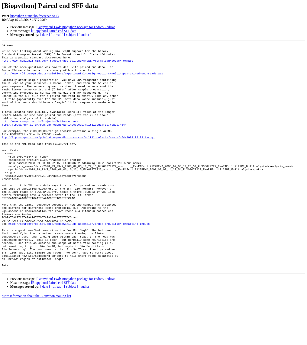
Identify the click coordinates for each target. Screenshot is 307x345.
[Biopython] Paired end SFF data (53, 31)
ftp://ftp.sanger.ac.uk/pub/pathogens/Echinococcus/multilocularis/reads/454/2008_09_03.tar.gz (78, 156)
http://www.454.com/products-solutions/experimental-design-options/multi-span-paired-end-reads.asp (82, 80)
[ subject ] (71, 34)
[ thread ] (57, 34)
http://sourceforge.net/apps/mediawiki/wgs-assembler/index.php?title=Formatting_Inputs (79, 260)
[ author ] (85, 34)
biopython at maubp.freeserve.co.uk (34, 16)
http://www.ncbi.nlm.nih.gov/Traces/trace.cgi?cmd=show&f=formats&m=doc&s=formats (67, 64)
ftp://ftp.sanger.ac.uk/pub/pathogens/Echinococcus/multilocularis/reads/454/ (64, 141)
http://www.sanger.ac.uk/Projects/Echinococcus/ (40, 137)
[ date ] (45, 34)
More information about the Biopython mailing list (36, 341)
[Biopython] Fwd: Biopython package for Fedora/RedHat (75, 27)
